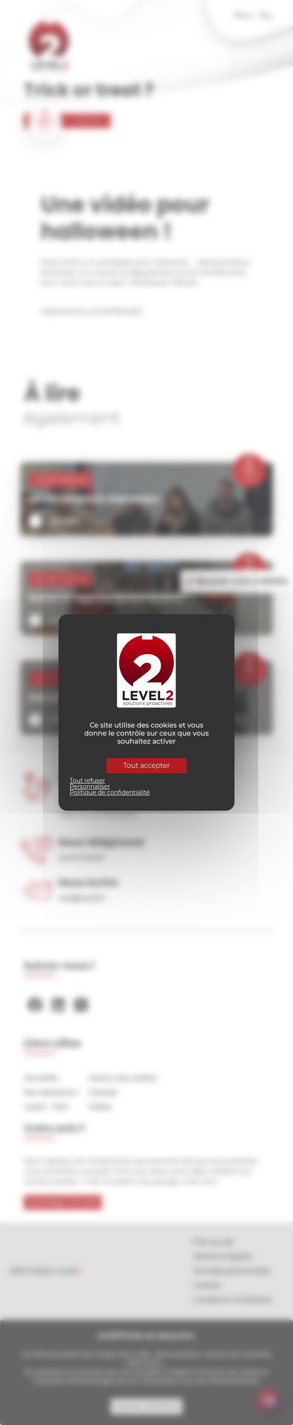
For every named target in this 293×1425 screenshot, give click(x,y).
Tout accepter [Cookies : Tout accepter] (146, 765)
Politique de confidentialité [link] (110, 792)
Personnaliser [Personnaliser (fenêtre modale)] (90, 786)
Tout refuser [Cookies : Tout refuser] (87, 781)
